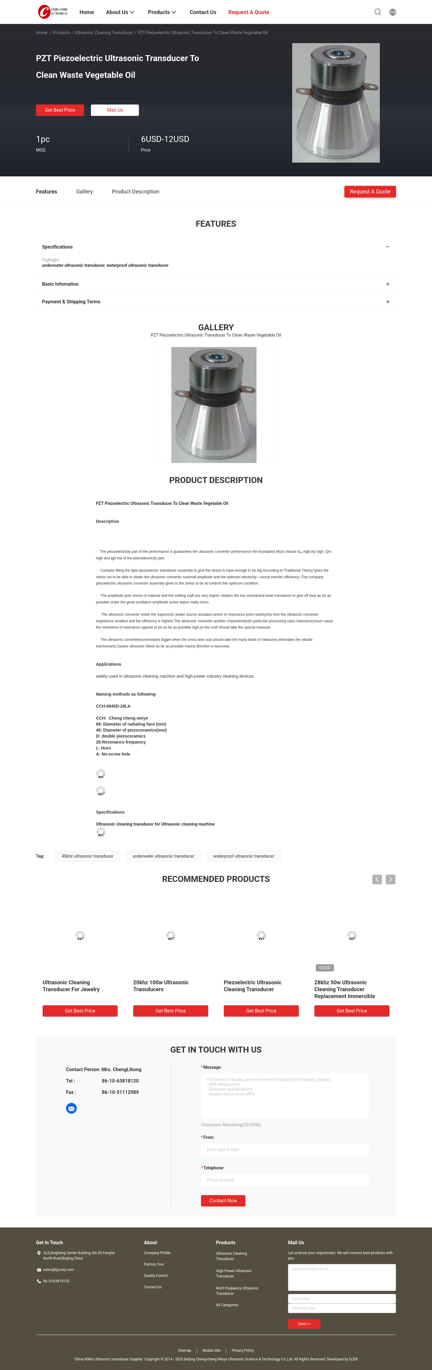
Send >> (304, 1324)
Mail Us (115, 110)
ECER (353, 1359)
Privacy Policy (243, 1350)
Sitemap (184, 1350)
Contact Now (223, 1201)
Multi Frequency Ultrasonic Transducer (237, 1291)
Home (41, 32)
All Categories (227, 1305)
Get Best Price (60, 110)
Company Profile (157, 1253)
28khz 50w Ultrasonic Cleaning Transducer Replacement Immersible (344, 989)
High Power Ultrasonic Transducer (233, 1273)
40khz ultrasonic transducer (88, 856)
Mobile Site (211, 1350)
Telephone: (213, 1167)
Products (61, 32)
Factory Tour (154, 1264)
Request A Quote (370, 191)
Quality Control (156, 1276)
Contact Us (153, 1287)
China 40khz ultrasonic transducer (101, 1359)
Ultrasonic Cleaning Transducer (104, 32)
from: (208, 1137)
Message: (212, 1067)
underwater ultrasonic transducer (163, 856)
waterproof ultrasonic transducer (243, 856)
